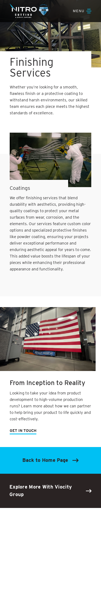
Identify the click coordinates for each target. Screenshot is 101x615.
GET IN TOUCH (23, 430)
